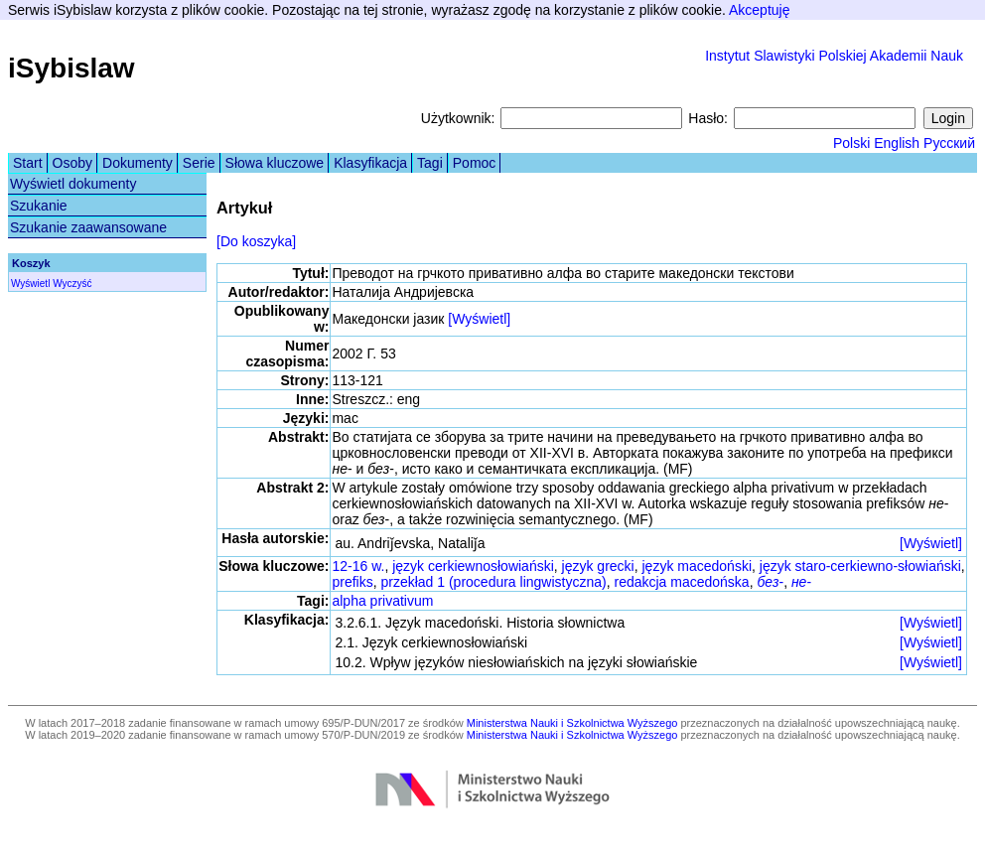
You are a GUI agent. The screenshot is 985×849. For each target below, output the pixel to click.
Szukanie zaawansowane (88, 227)
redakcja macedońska (681, 582)
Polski (851, 143)
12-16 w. (358, 566)
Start (28, 163)
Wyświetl (30, 283)
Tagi (430, 163)
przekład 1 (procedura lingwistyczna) (493, 582)
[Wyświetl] (479, 319)
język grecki (598, 566)
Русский (949, 143)
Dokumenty (137, 163)
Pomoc (474, 163)
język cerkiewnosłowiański (473, 566)
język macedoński (697, 566)
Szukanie (39, 205)
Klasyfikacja (370, 163)
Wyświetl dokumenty (73, 184)
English (896, 143)
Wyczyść (72, 283)
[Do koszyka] (256, 241)
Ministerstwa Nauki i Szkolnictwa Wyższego (572, 723)
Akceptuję (759, 10)
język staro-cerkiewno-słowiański (860, 566)
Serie (199, 163)
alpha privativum (382, 601)
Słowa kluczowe (275, 163)
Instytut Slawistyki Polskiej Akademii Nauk (834, 56)
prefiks (352, 582)
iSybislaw (71, 68)
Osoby (72, 163)
